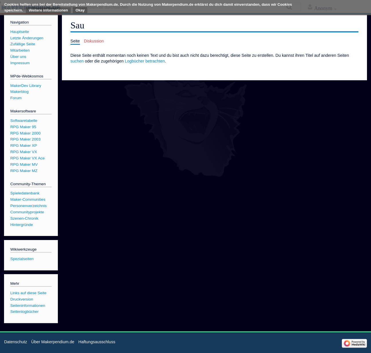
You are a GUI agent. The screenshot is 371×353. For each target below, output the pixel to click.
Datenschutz (15, 342)
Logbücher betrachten (145, 61)
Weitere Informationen (48, 10)
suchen (77, 61)
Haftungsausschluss (96, 342)
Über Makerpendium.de (52, 342)
